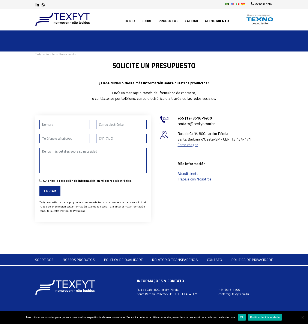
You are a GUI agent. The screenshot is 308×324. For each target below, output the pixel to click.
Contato (214, 259)
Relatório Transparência (175, 259)
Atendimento (261, 4)
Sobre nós (44, 259)
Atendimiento (217, 20)
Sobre (146, 20)
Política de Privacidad (73, 211)
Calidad (191, 20)
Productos (168, 20)
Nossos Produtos (79, 259)
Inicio (130, 20)
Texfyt (38, 54)
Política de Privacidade (252, 259)
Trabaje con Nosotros (195, 179)
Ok (242, 317)
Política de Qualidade (123, 259)
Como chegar (188, 145)
